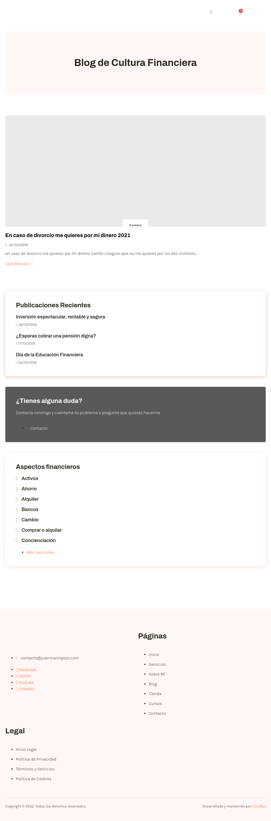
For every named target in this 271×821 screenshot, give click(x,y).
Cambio (135, 225)
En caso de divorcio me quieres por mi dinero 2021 (67, 235)
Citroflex (259, 806)
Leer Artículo (19, 263)
